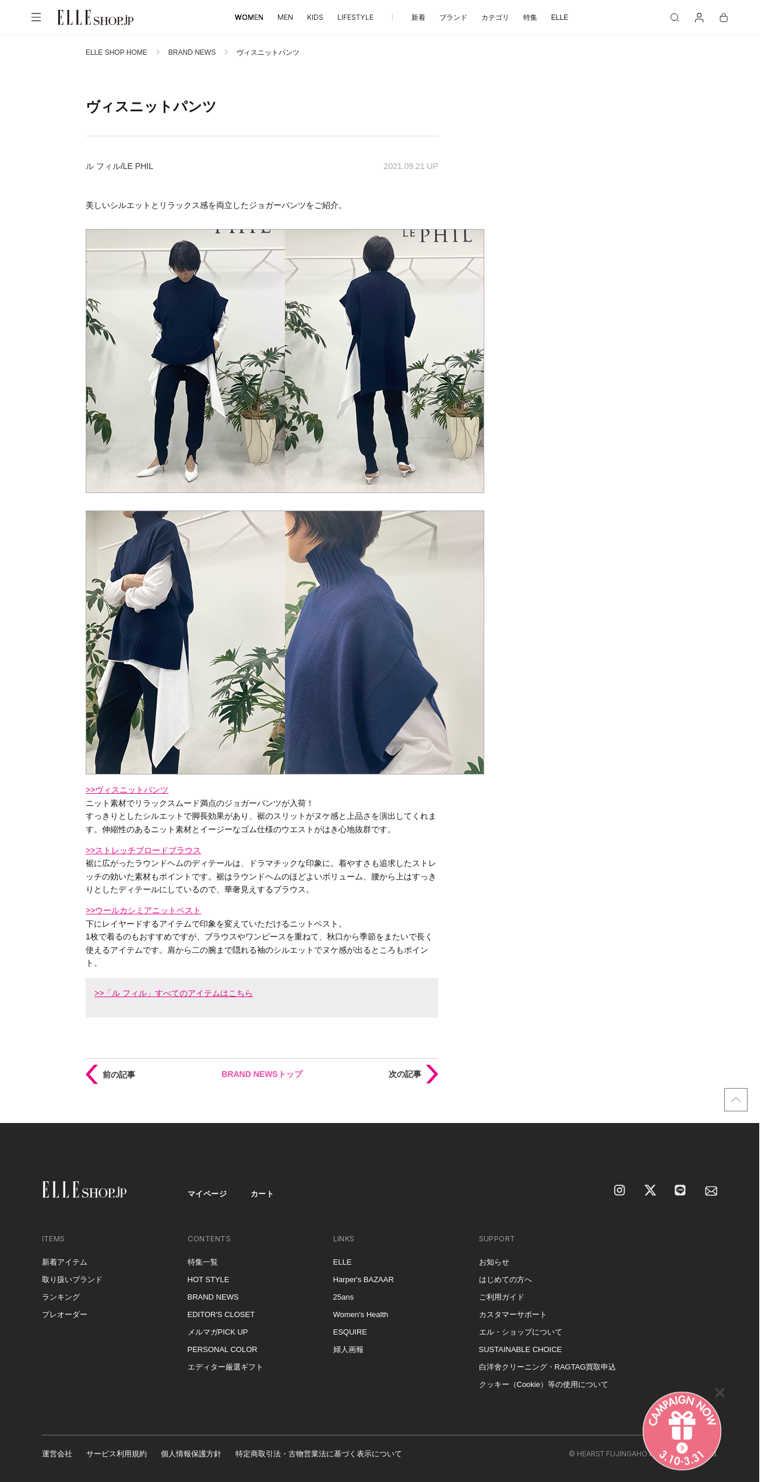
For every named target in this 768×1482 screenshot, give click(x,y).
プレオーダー (64, 1314)
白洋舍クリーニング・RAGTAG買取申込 (547, 1367)
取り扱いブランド (72, 1279)
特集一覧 (203, 1262)
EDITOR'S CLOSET (221, 1314)
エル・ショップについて (520, 1332)
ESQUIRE (350, 1332)
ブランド (453, 17)
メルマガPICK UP (218, 1332)
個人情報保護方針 (191, 1453)
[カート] (723, 17)
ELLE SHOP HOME (116, 52)
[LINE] (681, 1191)
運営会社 (57, 1453)
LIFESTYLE (355, 17)
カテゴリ (495, 17)
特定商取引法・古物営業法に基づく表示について (318, 1453)
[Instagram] (620, 1191)
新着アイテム (64, 1262)
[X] (650, 1191)
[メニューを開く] (36, 17)
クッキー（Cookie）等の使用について (543, 1384)
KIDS (315, 17)
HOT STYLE (209, 1279)
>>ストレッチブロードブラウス (143, 850)
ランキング (61, 1297)
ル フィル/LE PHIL (119, 166)
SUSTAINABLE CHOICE (520, 1349)
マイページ (207, 1194)
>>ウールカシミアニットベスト (143, 910)
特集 (530, 17)
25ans (343, 1297)
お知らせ (494, 1262)
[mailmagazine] (711, 1191)
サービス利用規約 (116, 1453)
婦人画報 (348, 1349)
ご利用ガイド (501, 1297)
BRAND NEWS (192, 52)
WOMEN (249, 17)
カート (262, 1194)
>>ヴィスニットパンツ (127, 789)
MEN (285, 17)
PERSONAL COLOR (223, 1349)
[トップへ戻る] (736, 1099)
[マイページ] (699, 17)
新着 (418, 17)
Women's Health (361, 1314)
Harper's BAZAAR (363, 1279)
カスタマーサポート (513, 1314)
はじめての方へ (505, 1279)
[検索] (675, 17)
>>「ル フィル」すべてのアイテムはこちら (173, 993)
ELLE (559, 17)
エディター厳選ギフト (225, 1367)
